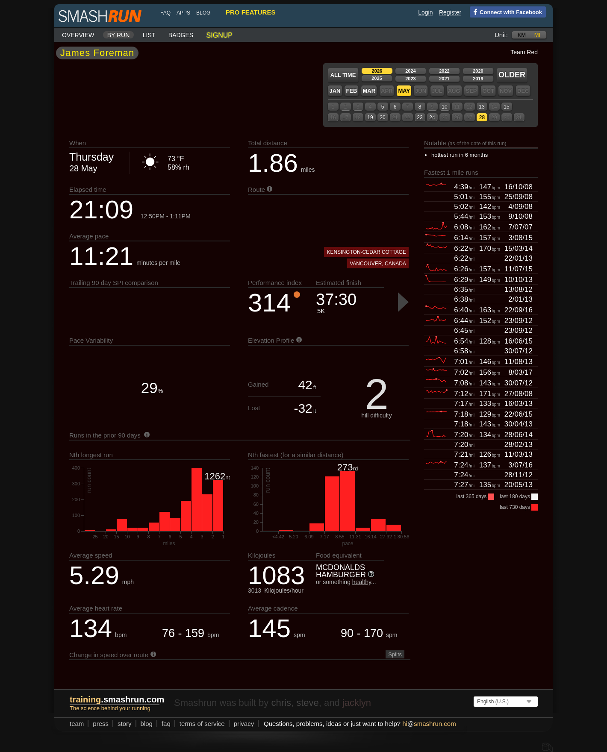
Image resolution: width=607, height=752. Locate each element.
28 (482, 117)
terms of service (202, 723)
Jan (334, 91)
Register (450, 12)
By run (118, 35)
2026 (377, 70)
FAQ (165, 13)
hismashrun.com (429, 723)
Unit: (501, 34)
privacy (244, 723)
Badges (180, 35)
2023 (410, 78)
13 (481, 107)
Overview (78, 35)
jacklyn (356, 702)
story (125, 723)
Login (425, 12)
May (404, 91)
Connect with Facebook (506, 11)
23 (419, 117)
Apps (183, 13)
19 (370, 117)
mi (537, 35)
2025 (376, 78)
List (149, 35)
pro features (250, 12)
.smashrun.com (117, 699)
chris (281, 702)
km (522, 35)
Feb (351, 91)
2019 (478, 78)
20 (382, 117)
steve (307, 702)
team (77, 723)
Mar (368, 91)
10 (444, 107)
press (101, 723)
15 (506, 107)
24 (432, 117)
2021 (444, 78)
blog (203, 13)
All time (343, 75)
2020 (478, 70)
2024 (410, 70)
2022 (444, 70)
